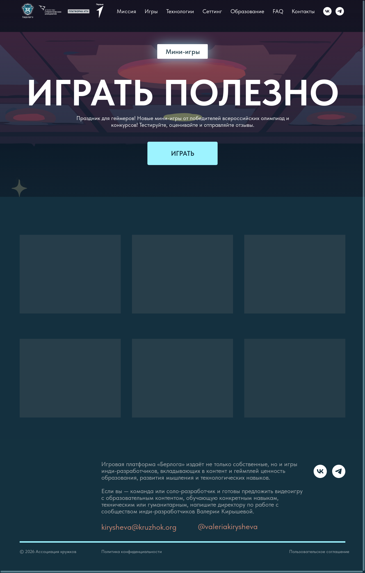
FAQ (278, 11)
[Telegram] (340, 11)
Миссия (126, 11)
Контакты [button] (303, 11)
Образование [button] (247, 11)
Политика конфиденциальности (131, 551)
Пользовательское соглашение (319, 551)
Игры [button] (151, 11)
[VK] (327, 11)
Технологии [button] (180, 11)
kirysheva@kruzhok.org (139, 527)
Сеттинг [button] (212, 11)
